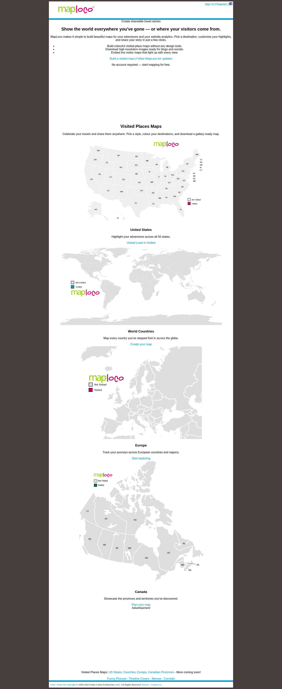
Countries (129, 672)
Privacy (145, 684)
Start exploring (141, 458)
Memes (156, 678)
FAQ (52, 684)
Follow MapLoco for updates (154, 58)
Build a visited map (122, 58)
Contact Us (156, 684)
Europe (142, 672)
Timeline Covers (139, 678)
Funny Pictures (116, 678)
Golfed (151, 242)
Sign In (209, 4)
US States (115, 672)
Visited (131, 242)
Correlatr (169, 678)
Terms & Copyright (66, 684)
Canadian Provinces (161, 672)
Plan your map (141, 604)
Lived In (141, 242)
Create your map (141, 344)
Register (221, 4)
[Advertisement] (141, 95)
